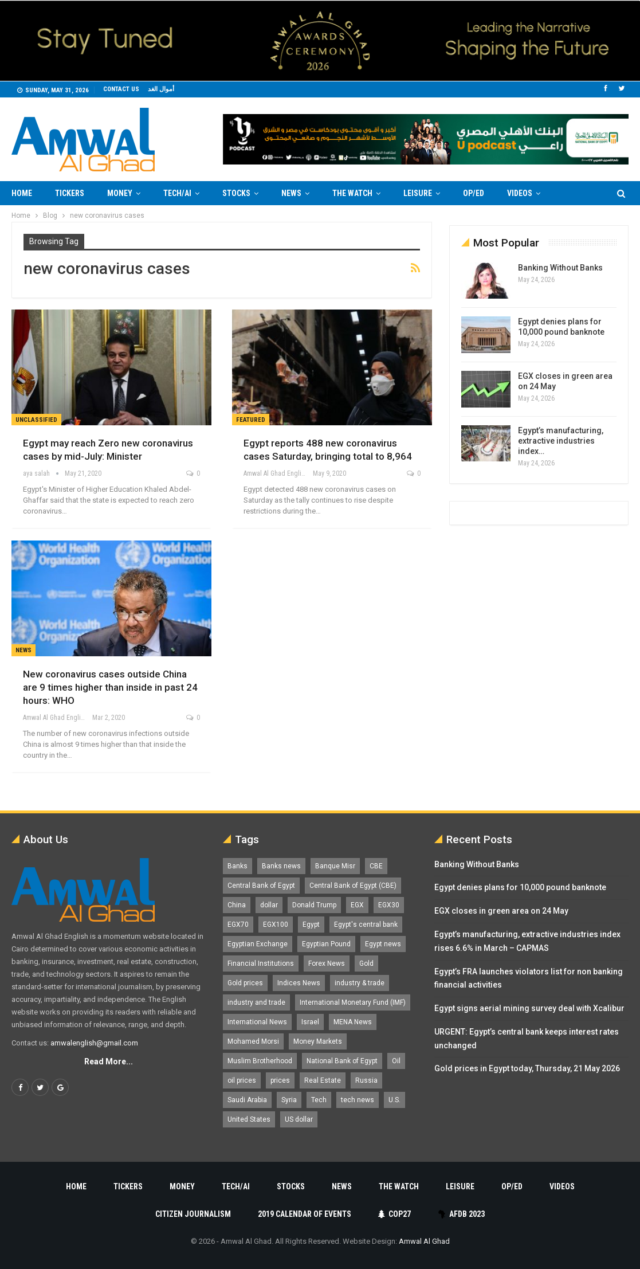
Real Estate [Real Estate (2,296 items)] (322, 1080)
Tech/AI (177, 193)
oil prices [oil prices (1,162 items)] (241, 1080)
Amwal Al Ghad (424, 1241)
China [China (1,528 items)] (236, 905)
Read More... (108, 1061)
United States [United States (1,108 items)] (248, 1119)
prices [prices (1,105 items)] (280, 1080)
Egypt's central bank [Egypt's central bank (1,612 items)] (366, 925)
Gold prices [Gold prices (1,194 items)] (245, 983)
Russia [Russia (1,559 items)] (366, 1080)
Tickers (69, 193)
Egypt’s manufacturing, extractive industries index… (560, 441)
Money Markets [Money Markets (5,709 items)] (317, 1041)
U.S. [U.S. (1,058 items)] (394, 1100)
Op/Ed (473, 193)
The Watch (352, 193)
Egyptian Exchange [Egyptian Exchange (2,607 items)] (257, 944)
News (291, 193)
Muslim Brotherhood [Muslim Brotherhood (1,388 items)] (259, 1061)
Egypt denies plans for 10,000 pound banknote (520, 887)
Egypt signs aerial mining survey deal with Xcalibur (529, 1008)
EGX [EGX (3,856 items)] (357, 905)
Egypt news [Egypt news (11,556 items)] (383, 944)
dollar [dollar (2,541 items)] (269, 905)
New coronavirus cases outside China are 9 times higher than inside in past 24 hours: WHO (110, 687)
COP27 (394, 1214)
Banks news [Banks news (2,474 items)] (281, 866)
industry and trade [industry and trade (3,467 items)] (256, 1002)
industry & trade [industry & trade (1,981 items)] (359, 983)
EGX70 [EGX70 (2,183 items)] (238, 925)
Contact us (121, 89)
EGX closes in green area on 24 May (501, 910)
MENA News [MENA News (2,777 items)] (352, 1022)
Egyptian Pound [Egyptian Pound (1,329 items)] (326, 944)
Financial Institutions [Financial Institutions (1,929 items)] (260, 963)
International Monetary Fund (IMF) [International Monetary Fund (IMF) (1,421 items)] (353, 1002)
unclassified (36, 420)
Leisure (417, 193)
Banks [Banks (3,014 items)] (237, 866)
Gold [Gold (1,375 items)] (366, 963)
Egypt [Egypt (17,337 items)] (311, 925)
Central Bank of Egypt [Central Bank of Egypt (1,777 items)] (261, 886)
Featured (250, 420)
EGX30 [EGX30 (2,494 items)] (388, 905)
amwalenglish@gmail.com (94, 1043)
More (573, 193)
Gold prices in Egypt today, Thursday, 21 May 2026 (527, 1068)
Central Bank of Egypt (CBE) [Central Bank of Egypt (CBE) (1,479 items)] (352, 886)
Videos (519, 193)
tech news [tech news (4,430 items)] (357, 1100)
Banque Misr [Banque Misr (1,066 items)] (335, 866)
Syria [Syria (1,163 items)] (289, 1100)
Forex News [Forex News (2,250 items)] (326, 963)
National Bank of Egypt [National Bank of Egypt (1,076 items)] (342, 1061)
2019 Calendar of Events (304, 1214)
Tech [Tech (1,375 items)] (319, 1100)
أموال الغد (161, 89)
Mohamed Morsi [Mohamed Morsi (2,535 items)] (253, 1041)
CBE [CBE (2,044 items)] (376, 866)
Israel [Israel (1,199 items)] (310, 1022)
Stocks (236, 193)
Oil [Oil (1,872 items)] (396, 1061)
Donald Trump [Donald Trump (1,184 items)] (314, 905)
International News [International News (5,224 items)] (257, 1022)
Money (119, 193)
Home (21, 193)
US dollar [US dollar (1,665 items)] (299, 1119)
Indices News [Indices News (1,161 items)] (298, 983)
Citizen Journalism (193, 1214)
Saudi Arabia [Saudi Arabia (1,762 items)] (247, 1100)
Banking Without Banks (560, 267)
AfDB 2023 (461, 1214)
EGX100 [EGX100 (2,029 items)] (275, 925)
